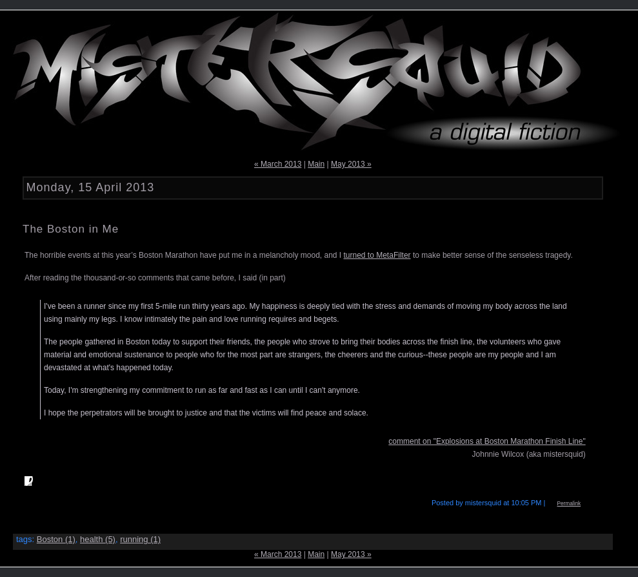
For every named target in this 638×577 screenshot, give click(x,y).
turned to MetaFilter (377, 255)
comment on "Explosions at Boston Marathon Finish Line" (486, 441)
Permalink (569, 504)
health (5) (97, 539)
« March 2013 (277, 164)
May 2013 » (351, 164)
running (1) (140, 539)
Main (316, 164)
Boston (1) (56, 539)
